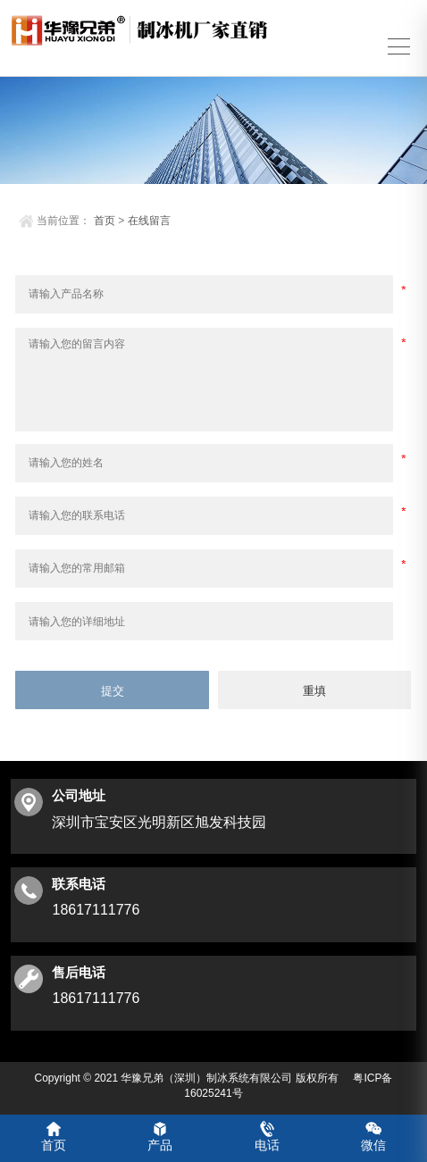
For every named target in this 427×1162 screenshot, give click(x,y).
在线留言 (149, 218)
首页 (104, 218)
